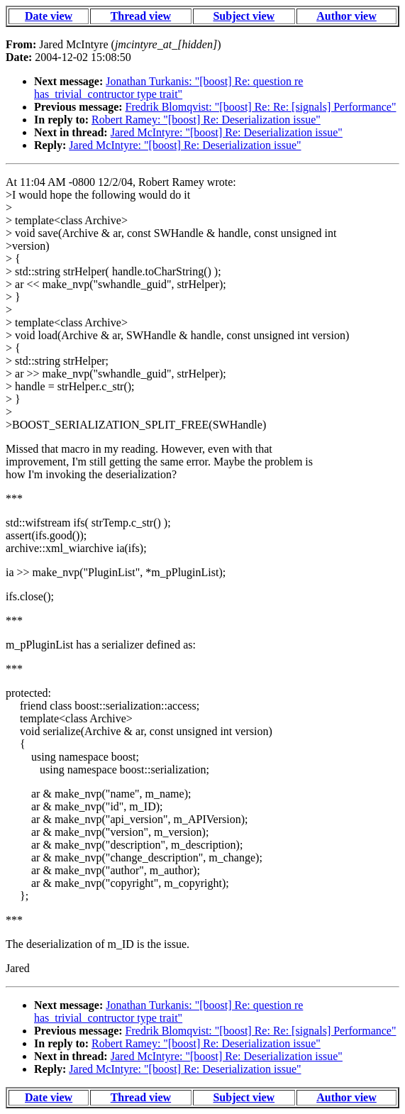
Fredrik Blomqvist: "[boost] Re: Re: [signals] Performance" (261, 107)
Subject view (243, 16)
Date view (48, 16)
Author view (346, 16)
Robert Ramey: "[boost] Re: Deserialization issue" (206, 120)
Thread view (141, 16)
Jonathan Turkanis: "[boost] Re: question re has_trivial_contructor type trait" (168, 87)
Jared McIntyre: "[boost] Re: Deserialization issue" (227, 132)
